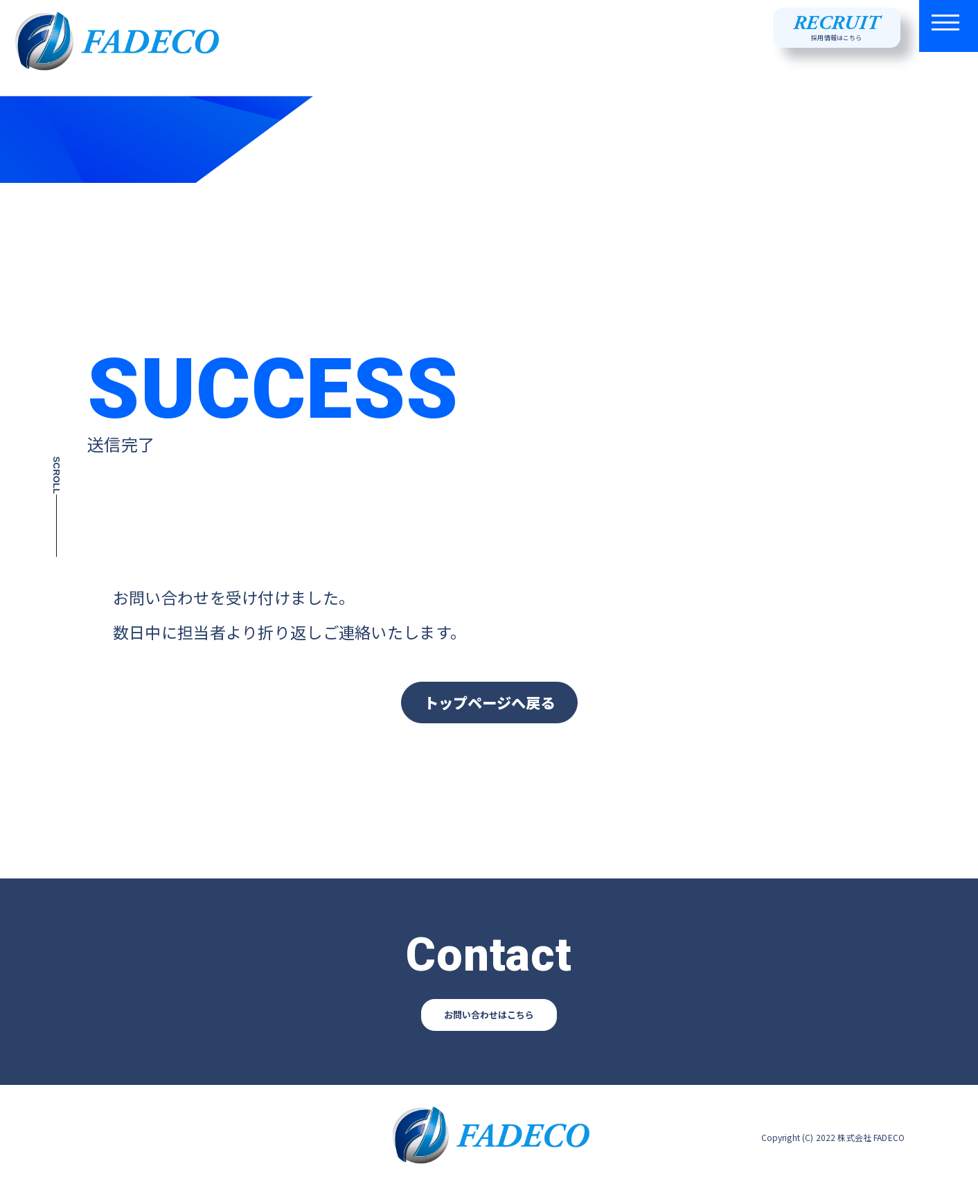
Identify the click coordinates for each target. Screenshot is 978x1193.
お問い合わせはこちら (489, 1017)
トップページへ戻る (489, 703)
